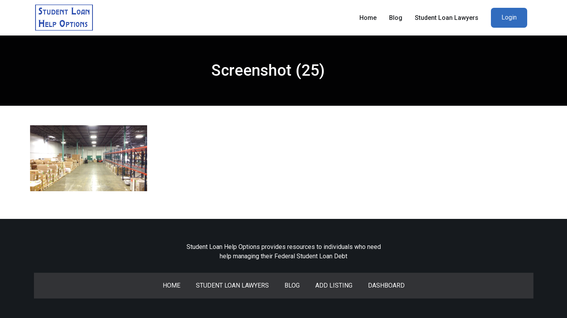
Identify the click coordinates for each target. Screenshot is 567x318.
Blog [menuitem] (395, 17)
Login (509, 17)
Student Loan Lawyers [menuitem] (446, 17)
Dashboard (386, 285)
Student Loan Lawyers (232, 285)
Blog (292, 285)
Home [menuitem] (368, 17)
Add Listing (333, 285)
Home (171, 285)
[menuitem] (509, 18)
